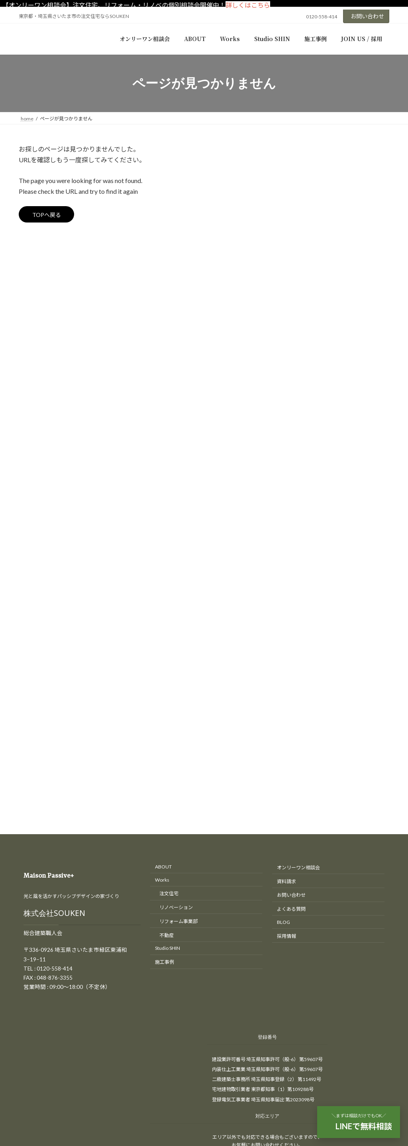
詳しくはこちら (248, 5)
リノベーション (311, 225)
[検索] (372, 151)
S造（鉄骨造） (315, 306)
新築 (297, 290)
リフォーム (306, 241)
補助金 (300, 338)
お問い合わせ (367, 16)
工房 (297, 273)
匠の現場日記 (308, 257)
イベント (303, 192)
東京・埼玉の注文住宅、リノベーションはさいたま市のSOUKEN (196, 871)
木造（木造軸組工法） (325, 322)
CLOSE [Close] (12, 1032)
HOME (21, 885)
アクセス (23, 894)
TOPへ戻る (50, 216)
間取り (300, 354)
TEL (16, 912)
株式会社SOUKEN (54, 518)
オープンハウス (311, 209)
